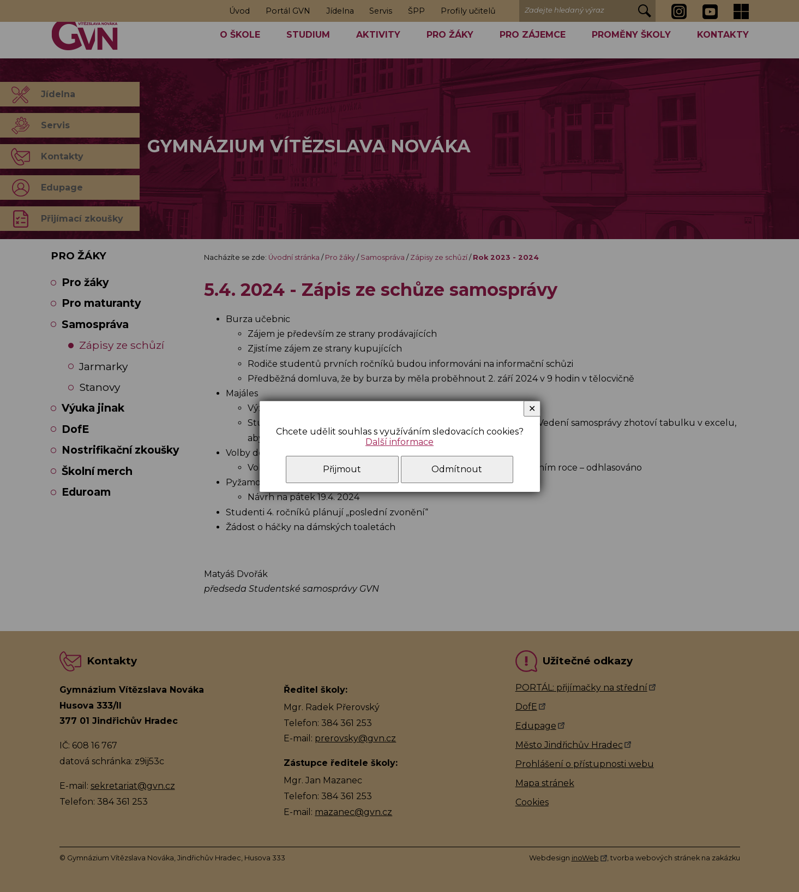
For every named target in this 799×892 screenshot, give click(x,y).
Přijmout (342, 469)
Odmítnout (456, 469)
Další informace (399, 442)
